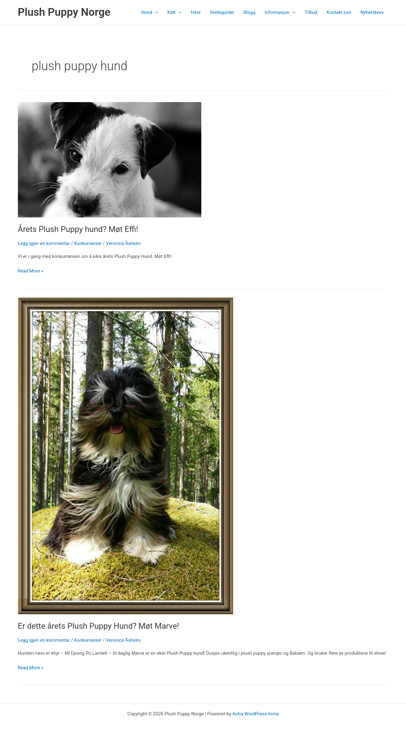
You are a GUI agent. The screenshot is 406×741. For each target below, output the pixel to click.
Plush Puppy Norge (64, 12)
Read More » (31, 271)
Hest (195, 12)
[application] (155, 12)
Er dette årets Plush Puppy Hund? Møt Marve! (98, 626)
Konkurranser (88, 243)
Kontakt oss (339, 12)
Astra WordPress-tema (255, 714)
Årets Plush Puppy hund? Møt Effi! (78, 229)
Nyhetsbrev (371, 12)
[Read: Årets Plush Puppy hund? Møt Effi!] (109, 159)
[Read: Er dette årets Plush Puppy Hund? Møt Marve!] (125, 455)
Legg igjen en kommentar (44, 243)
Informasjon (280, 12)
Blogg (249, 12)
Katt (174, 12)
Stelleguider (222, 12)
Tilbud (311, 12)
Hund (149, 12)
